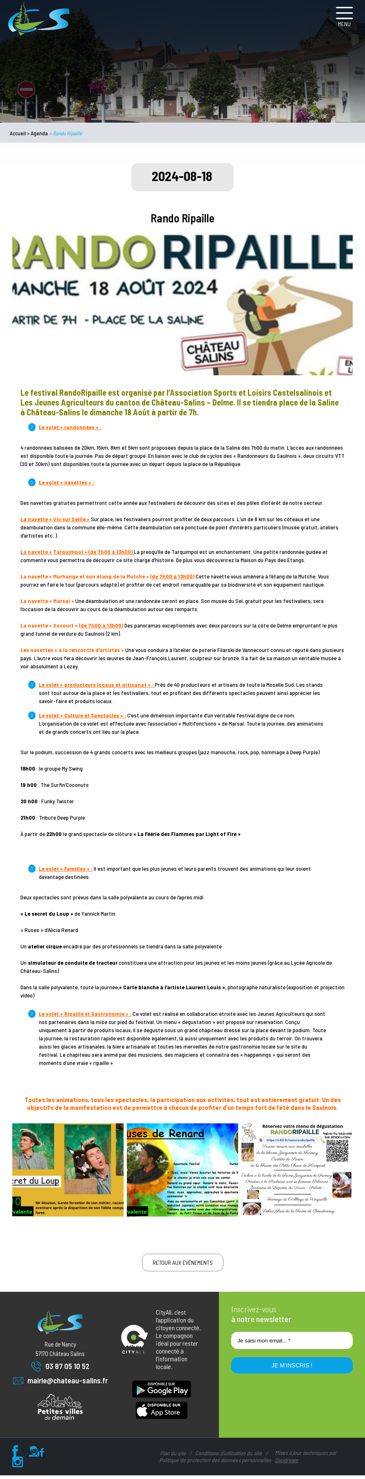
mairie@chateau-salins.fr (60, 1384)
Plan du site (173, 1456)
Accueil (18, 133)
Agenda (39, 133)
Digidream (286, 1463)
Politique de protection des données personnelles (215, 1463)
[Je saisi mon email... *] (292, 1344)
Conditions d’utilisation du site (228, 1456)
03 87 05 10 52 (60, 1370)
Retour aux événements (183, 1266)
